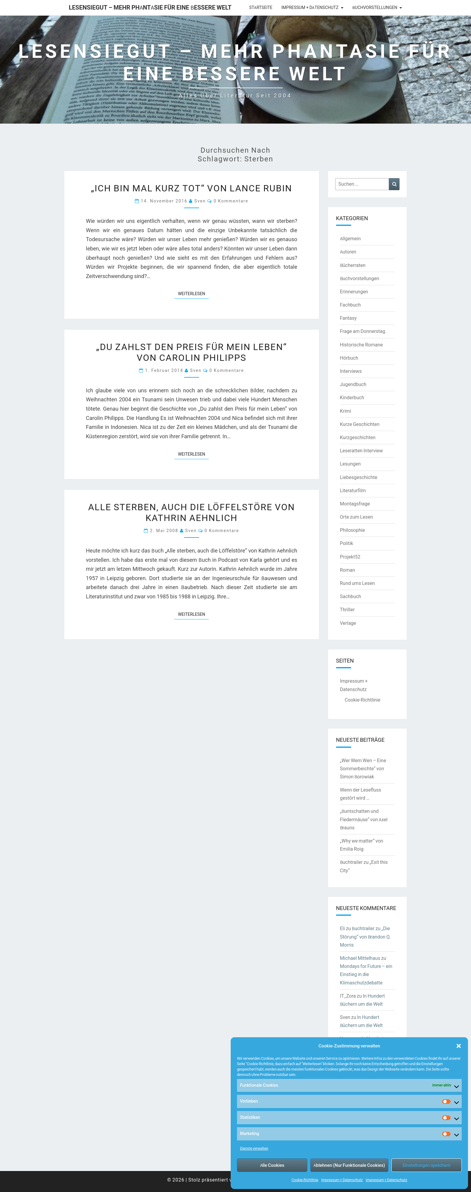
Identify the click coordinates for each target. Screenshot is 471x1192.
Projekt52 (350, 557)
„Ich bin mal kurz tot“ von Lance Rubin (191, 187)
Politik (346, 543)
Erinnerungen (354, 292)
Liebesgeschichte (358, 477)
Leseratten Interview (361, 451)
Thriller (347, 609)
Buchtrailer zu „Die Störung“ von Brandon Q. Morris (365, 936)
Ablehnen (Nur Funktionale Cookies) (349, 1165)
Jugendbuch (353, 384)
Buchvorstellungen (374, 7)
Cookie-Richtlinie (304, 1180)
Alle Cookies (272, 1165)
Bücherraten (353, 265)
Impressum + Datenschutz (342, 1180)
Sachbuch (350, 596)
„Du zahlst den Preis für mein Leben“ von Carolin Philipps (191, 352)
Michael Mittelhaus (360, 958)
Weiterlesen (193, 293)
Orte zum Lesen (356, 517)
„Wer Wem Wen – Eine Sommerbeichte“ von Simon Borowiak (363, 768)
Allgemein (350, 238)
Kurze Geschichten (360, 424)
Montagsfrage (355, 504)
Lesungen (350, 464)
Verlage (348, 623)
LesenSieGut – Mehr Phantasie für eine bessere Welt (150, 7)
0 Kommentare (231, 200)
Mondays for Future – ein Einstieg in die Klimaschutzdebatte (366, 974)
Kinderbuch (352, 397)
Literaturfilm (353, 490)
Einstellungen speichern (426, 1165)
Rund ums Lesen (357, 583)
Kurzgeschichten (357, 437)
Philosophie (352, 530)
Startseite (260, 7)
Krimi (345, 411)
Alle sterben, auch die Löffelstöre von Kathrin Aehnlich (191, 512)
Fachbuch (350, 305)
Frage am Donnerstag (362, 331)
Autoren (348, 252)
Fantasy (348, 318)
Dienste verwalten (254, 1148)
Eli (342, 928)
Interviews (351, 371)
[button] (459, 1046)
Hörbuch (349, 358)
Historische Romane (361, 345)
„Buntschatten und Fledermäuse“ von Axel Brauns (364, 819)
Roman (347, 570)
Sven (200, 200)
